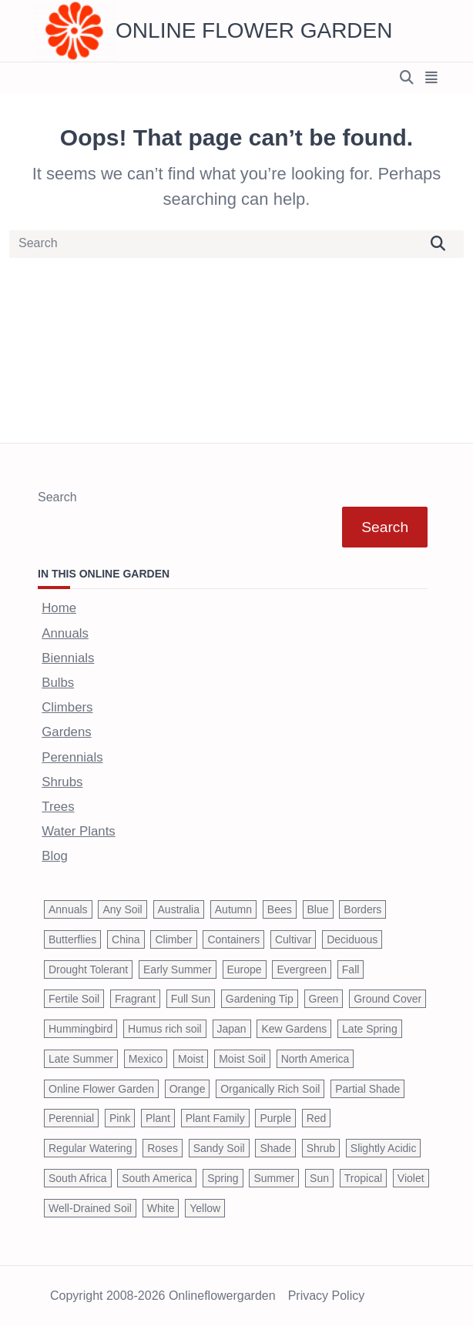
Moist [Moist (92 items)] (190, 1059)
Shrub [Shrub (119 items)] (321, 1148)
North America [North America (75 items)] (315, 1059)
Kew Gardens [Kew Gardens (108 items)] (294, 1029)
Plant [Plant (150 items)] (158, 1118)
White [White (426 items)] (161, 1208)
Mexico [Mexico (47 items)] (146, 1059)
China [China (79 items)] (126, 939)
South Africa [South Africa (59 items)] (78, 1178)
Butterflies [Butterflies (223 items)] (72, 939)
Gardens (66, 732)
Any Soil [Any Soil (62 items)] (122, 909)
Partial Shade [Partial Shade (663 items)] (367, 1089)
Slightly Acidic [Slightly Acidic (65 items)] (384, 1148)
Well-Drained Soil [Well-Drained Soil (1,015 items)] (90, 1208)
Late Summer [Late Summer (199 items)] (81, 1059)
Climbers (67, 707)
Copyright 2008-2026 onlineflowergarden (163, 1296)
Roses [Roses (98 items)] (162, 1148)
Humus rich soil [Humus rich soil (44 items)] (165, 1029)
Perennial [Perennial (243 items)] (71, 1118)
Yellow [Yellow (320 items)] (205, 1208)
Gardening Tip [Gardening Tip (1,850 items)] (260, 999)
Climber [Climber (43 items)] (173, 939)
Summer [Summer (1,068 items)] (273, 1178)
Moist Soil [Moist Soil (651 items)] (242, 1059)
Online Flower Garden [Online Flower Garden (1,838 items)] (101, 1089)
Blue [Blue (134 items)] (318, 909)
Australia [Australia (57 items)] (179, 909)
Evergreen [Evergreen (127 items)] (302, 969)
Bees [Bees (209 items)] (279, 909)
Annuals (65, 633)
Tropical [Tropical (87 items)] (363, 1178)
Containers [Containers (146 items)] (233, 939)
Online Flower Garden (254, 30)
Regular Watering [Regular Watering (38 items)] (90, 1148)
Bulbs (58, 682)
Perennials (72, 757)
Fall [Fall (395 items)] (351, 969)
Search (57, 497)
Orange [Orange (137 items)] (187, 1089)
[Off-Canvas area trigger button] (432, 78)
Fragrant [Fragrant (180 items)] (135, 999)
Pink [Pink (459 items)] (119, 1118)
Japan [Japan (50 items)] (232, 1029)
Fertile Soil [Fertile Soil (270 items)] (74, 999)
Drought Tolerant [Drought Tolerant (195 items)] (88, 969)
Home (59, 608)
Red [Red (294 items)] (317, 1118)
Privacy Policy (326, 1296)
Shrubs (62, 782)
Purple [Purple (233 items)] (275, 1118)
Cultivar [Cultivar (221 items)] (293, 939)
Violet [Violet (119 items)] (411, 1178)
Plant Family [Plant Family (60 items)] (215, 1118)
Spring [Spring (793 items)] (222, 1178)
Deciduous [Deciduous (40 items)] (352, 939)
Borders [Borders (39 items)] (362, 909)
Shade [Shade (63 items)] (275, 1148)
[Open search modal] (407, 78)
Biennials (68, 658)
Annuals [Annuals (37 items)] (68, 909)
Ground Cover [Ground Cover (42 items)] (387, 999)
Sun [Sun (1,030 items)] (319, 1178)
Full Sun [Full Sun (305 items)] (190, 999)
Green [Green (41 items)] (324, 999)
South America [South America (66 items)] (157, 1178)
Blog (55, 856)
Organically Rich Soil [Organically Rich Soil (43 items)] (270, 1089)
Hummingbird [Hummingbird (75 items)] (80, 1029)
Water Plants (78, 831)
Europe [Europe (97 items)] (244, 969)
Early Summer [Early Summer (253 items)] (177, 969)
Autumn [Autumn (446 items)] (233, 909)
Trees (58, 806)
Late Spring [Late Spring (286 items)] (370, 1029)
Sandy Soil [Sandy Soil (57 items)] (219, 1148)
